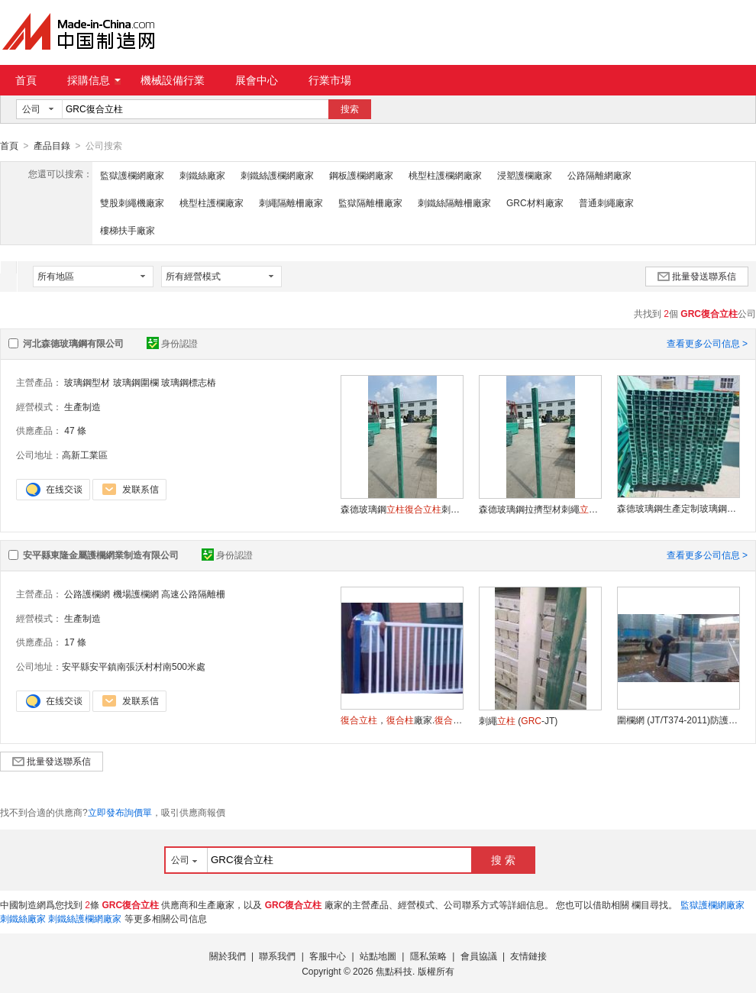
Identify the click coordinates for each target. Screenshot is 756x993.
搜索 (350, 109)
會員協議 (478, 955)
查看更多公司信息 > (707, 343)
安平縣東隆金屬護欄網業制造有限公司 (101, 554)
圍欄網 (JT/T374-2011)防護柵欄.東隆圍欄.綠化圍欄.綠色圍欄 (678, 719)
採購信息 (94, 80)
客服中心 (327, 955)
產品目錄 (52, 146)
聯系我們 (277, 955)
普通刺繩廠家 (606, 202)
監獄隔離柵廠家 (370, 202)
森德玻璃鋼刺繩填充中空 (402, 508)
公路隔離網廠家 (599, 175)
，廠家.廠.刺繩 (402, 719)
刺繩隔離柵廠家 (291, 202)
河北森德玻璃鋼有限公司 (73, 343)
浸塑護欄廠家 (524, 175)
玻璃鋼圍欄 (136, 382)
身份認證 (172, 343)
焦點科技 (394, 971)
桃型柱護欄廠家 (211, 202)
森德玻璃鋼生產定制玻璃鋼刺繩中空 (678, 508)
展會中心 (256, 80)
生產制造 (82, 406)
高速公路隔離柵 (193, 593)
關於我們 (227, 955)
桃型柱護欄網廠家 (445, 175)
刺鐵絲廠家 (202, 175)
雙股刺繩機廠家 (132, 202)
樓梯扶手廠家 (127, 230)
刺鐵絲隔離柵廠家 (454, 202)
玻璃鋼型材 (87, 382)
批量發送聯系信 (696, 276)
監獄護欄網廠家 (132, 175)
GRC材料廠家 (535, 202)
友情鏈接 (528, 955)
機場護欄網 (136, 593)
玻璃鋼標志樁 (188, 382)
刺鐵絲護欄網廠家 (277, 175)
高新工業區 (85, 454)
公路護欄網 (87, 593)
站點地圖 (378, 955)
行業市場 (330, 80)
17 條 (75, 641)
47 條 (75, 430)
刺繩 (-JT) (518, 720)
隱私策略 (428, 955)
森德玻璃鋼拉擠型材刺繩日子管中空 (540, 508)
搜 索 (503, 859)
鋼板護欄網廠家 (361, 175)
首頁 (26, 80)
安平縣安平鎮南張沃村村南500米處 (133, 666)
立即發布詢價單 (120, 812)
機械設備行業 (173, 80)
